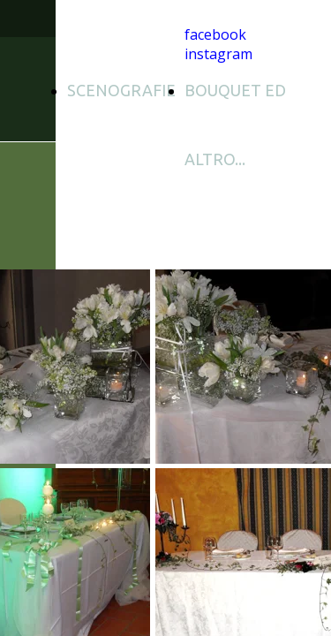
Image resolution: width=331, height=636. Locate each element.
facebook (215, 34)
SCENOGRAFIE (121, 90)
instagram (218, 54)
